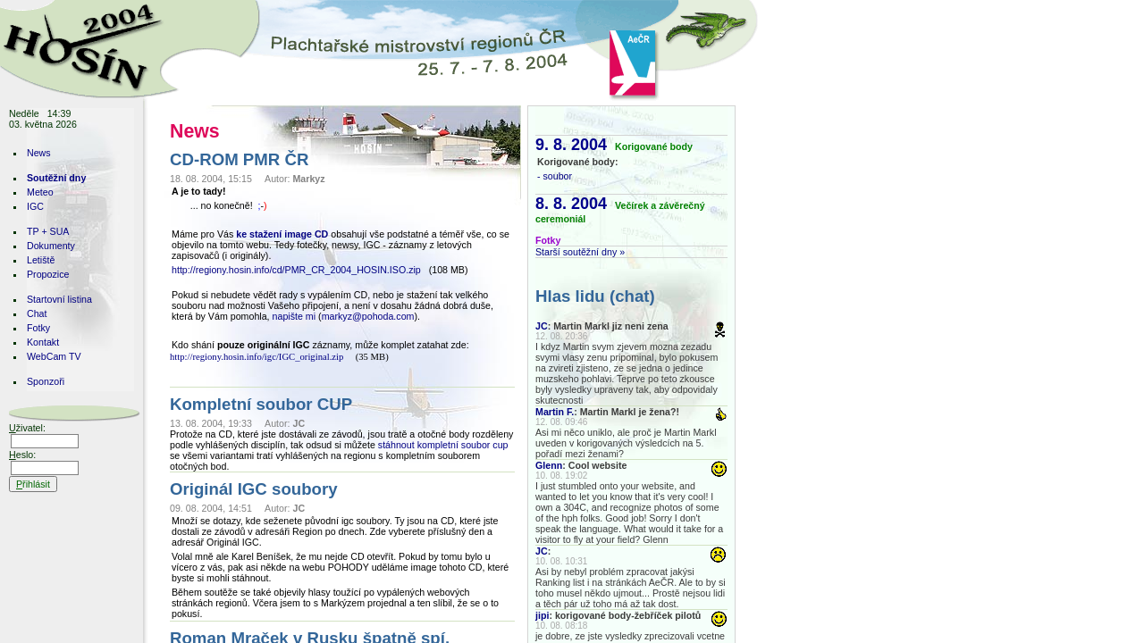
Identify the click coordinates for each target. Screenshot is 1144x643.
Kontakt (43, 342)
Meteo (40, 192)
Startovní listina (59, 299)
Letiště (41, 260)
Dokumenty (51, 245)
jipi (542, 615)
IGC (35, 206)
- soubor (554, 176)
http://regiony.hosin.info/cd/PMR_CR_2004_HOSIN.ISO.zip (296, 269)
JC (541, 326)
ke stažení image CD (282, 234)
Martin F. (554, 411)
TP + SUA (48, 231)
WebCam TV (54, 356)
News (39, 152)
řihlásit (33, 484)
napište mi (294, 316)
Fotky (38, 327)
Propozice (48, 274)
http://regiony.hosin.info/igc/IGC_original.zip (256, 357)
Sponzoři (45, 381)
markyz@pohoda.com (368, 316)
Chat (37, 313)
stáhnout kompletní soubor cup (443, 444)
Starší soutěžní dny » (580, 251)
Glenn (548, 465)
